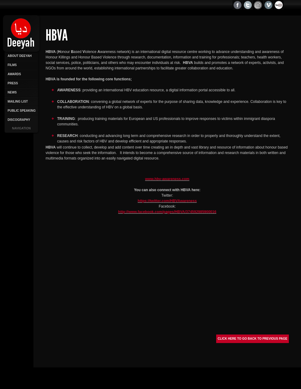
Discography (19, 119)
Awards (14, 74)
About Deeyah (20, 56)
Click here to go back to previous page (252, 338)
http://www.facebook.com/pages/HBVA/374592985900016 (167, 212)
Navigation (21, 128)
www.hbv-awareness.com (167, 179)
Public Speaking (22, 110)
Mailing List (18, 101)
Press (13, 83)
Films (12, 65)
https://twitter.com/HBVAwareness (167, 201)
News (12, 92)
